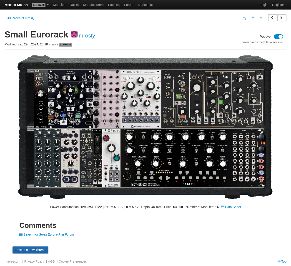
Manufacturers (93, 5)
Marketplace (146, 5)
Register (278, 5)
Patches (114, 5)
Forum (128, 5)
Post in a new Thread (30, 250)
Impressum (12, 261)
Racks (74, 5)
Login (264, 5)
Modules (59, 5)
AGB (51, 261)
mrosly (87, 35)
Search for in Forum (46, 234)
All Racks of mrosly (20, 18)
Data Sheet (231, 207)
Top (282, 261)
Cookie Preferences (73, 261)
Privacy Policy (34, 261)
